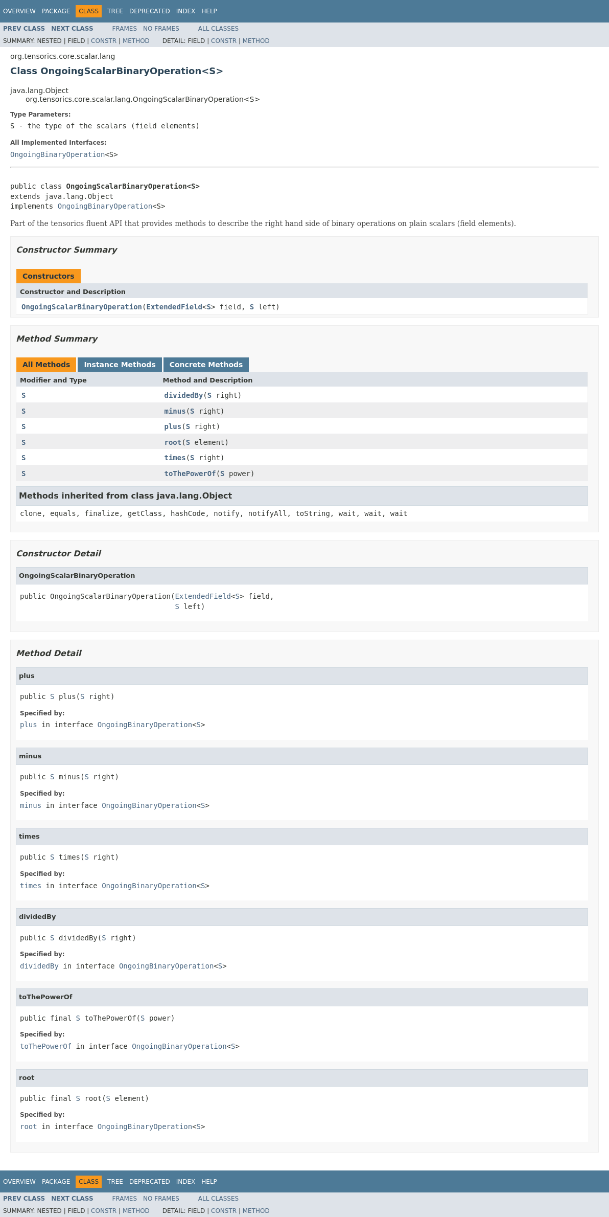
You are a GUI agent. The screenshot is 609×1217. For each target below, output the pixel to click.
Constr (103, 40)
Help (209, 11)
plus (173, 426)
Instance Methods (119, 364)
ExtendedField (174, 307)
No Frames (161, 28)
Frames (124, 28)
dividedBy (184, 395)
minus (175, 411)
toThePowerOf (190, 473)
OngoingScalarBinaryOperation (81, 307)
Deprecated (149, 11)
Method (136, 40)
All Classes (218, 28)
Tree (115, 11)
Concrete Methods (206, 364)
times (175, 458)
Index (186, 11)
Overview (19, 11)
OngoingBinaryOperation (57, 154)
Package (56, 11)
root (173, 442)
